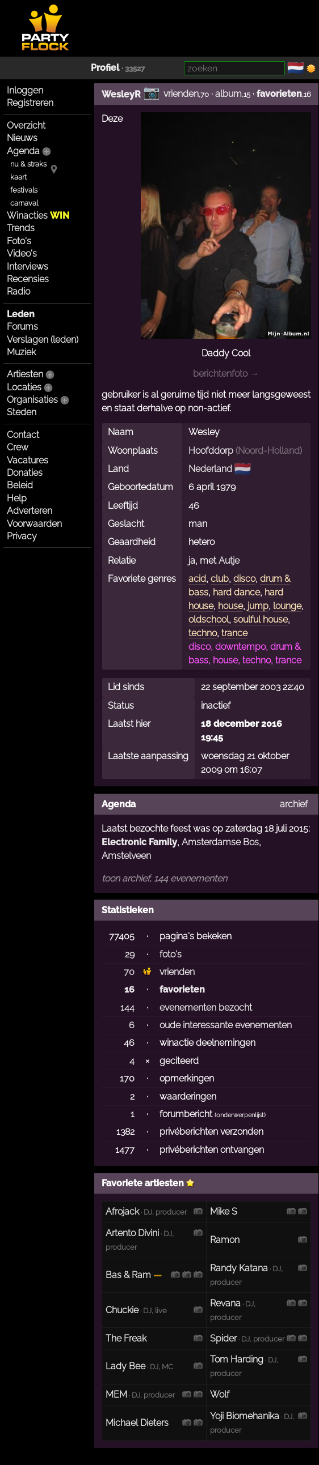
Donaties (25, 472)
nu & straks (28, 164)
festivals (23, 190)
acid (197, 578)
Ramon (225, 1239)
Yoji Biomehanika (244, 1416)
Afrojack (122, 1211)
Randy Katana (239, 1268)
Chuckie (122, 1310)
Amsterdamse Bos (220, 842)
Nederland (210, 468)
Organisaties (32, 399)
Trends (21, 228)
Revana (225, 1303)
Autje (229, 560)
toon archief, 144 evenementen (164, 878)
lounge (287, 606)
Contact (23, 434)
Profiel (105, 67)
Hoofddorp (210, 450)
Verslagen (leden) (42, 339)
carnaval (24, 203)
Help (17, 498)
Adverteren (29, 510)
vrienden (181, 93)
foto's (171, 954)
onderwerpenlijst (240, 1115)
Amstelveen (126, 855)
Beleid (20, 485)
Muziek (21, 352)
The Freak (126, 1338)
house (230, 606)
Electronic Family (139, 842)
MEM (116, 1394)
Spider (223, 1338)
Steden (21, 412)
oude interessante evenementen (226, 1025)
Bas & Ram (128, 1275)
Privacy (22, 536)
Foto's (19, 241)
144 (127, 1007)
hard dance (236, 592)
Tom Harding (236, 1359)
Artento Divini (132, 1233)
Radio (18, 291)
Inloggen (25, 90)
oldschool (208, 619)
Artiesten (25, 374)
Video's (22, 253)
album (228, 93)
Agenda (23, 151)
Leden (21, 314)
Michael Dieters (137, 1422)
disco (244, 578)
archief (294, 804)
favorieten (279, 93)
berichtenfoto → (226, 373)
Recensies (28, 279)
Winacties (38, 215)
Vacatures (27, 460)
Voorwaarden (34, 523)
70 (129, 971)
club (220, 578)
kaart (18, 177)
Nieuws (22, 138)
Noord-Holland (269, 450)
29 (130, 954)
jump (257, 606)
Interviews (27, 266)
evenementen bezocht (206, 1007)
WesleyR (121, 94)
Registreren (30, 102)
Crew (17, 447)
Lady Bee (125, 1366)
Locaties (24, 387)
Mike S (223, 1211)
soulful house (260, 619)
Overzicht (26, 125)
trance (234, 633)
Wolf (219, 1394)
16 (129, 989)
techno (202, 633)
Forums (22, 326)
